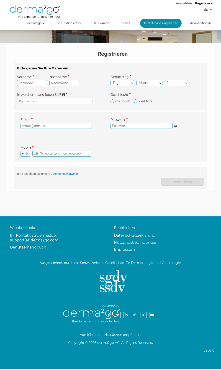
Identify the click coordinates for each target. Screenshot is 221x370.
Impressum (124, 250)
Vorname (24, 77)
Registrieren (204, 3)
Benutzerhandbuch (28, 248)
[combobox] (56, 101)
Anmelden (184, 3)
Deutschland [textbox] (29, 101)
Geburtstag (119, 77)
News (126, 23)
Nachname (58, 77)
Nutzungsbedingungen (136, 243)
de (206, 9)
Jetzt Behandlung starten (161, 23)
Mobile (26, 148)
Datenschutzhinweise (65, 174)
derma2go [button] (36, 23)
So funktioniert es (69, 23)
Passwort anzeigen (176, 126)
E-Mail (25, 120)
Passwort (117, 120)
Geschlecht (119, 95)
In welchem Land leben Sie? (41, 95)
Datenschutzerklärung (134, 236)
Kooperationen (200, 23)
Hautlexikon (101, 23)
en (211, 9)
